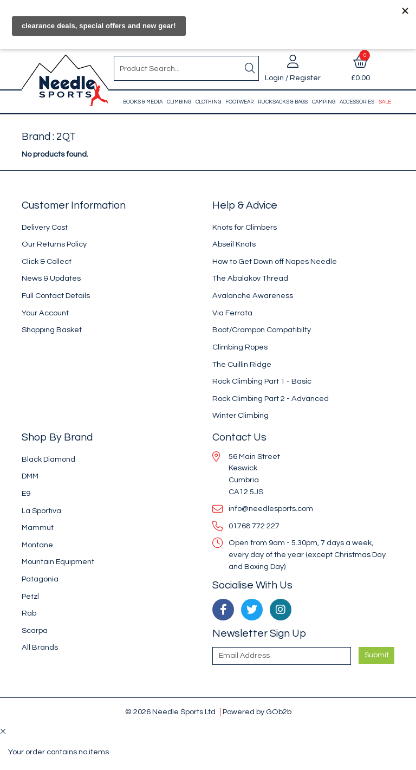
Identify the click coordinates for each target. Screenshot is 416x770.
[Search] (249, 68)
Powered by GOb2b (257, 712)
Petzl (30, 596)
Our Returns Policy (54, 244)
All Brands (40, 647)
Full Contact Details (56, 296)
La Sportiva (41, 511)
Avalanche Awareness (252, 296)
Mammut (38, 527)
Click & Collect (47, 261)
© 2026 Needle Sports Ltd (170, 712)
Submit (377, 655)
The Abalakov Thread (250, 278)
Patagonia (40, 579)
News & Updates (51, 278)
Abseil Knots (234, 244)
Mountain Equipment (58, 562)
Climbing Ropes (240, 347)
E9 (26, 493)
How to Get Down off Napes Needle (274, 261)
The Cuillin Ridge (241, 364)
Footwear (239, 102)
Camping (323, 102)
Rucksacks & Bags (283, 102)
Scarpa (35, 630)
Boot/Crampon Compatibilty (261, 330)
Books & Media (142, 102)
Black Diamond (48, 459)
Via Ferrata (232, 313)
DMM (30, 476)
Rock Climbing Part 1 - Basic (261, 381)
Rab (29, 613)
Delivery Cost (45, 227)
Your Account (45, 313)
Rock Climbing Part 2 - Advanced (270, 398)
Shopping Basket (52, 330)
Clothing (208, 102)
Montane (37, 545)
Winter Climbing (240, 415)
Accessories (357, 102)
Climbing (179, 102)
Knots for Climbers (244, 227)
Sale (385, 102)
